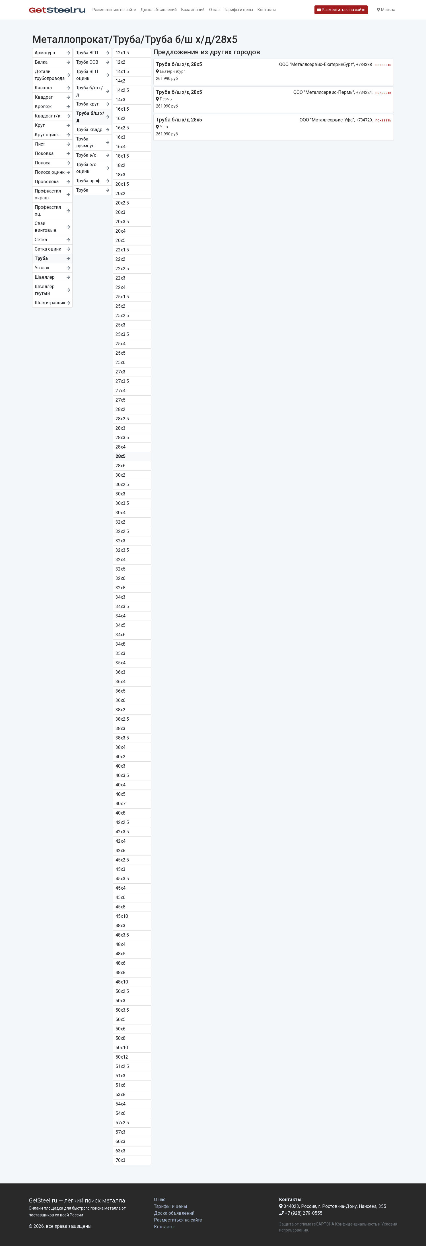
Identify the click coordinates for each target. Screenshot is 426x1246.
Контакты (267, 9)
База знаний (193, 9)
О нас (214, 9)
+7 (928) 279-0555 (300, 1213)
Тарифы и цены (238, 9)
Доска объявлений (159, 9)
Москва (386, 9)
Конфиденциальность (356, 1224)
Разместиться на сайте (114, 9)
